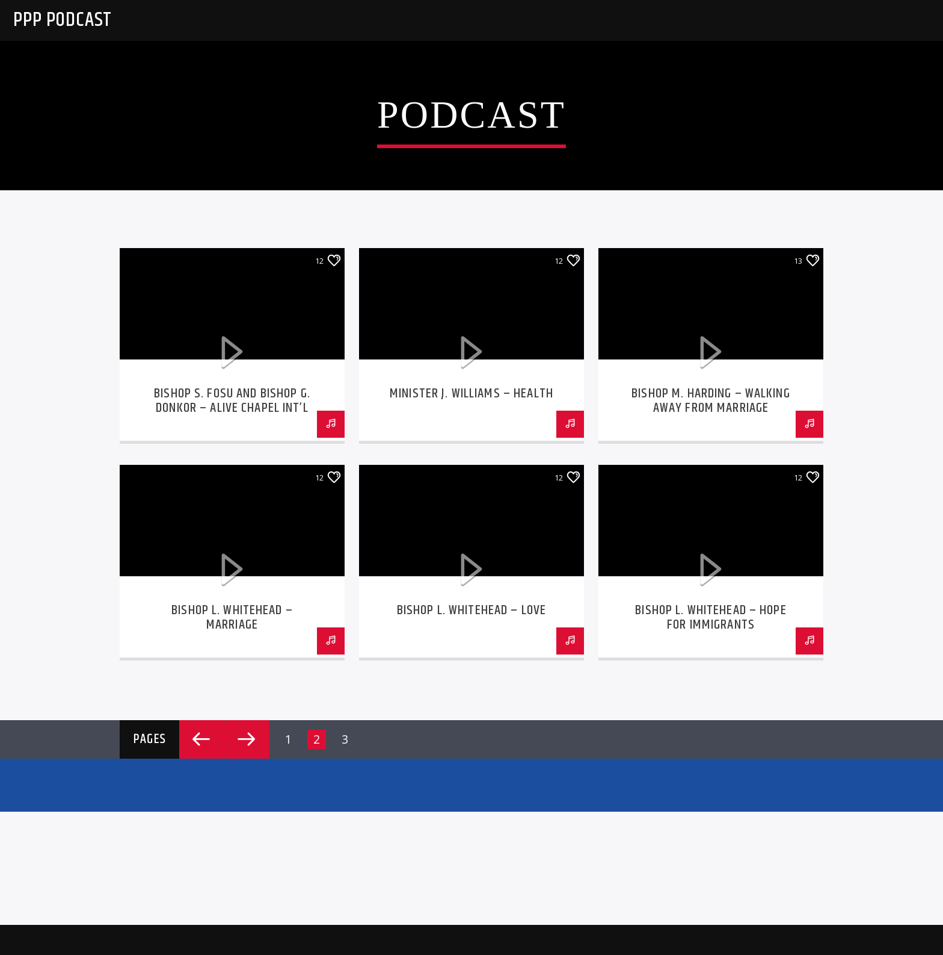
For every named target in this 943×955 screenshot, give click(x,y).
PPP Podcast (62, 20)
